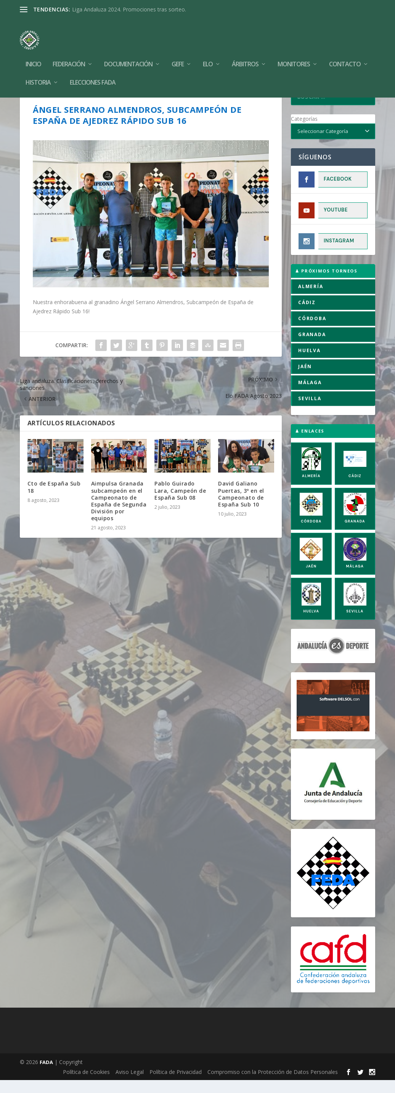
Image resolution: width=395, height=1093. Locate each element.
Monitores (294, 53)
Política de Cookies (86, 1084)
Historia (38, 71)
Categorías (304, 131)
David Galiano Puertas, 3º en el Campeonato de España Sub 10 (241, 507)
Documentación (128, 53)
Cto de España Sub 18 (54, 500)
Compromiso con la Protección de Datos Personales (272, 1084)
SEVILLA (309, 411)
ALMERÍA (310, 299)
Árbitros (245, 53)
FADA (46, 1075)
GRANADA (312, 347)
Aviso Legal (130, 1084)
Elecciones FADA (93, 71)
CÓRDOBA (312, 331)
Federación (69, 53)
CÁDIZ (307, 315)
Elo (208, 53)
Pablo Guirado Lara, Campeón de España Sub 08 (180, 503)
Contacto (345, 53)
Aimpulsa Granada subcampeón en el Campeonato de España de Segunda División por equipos (119, 514)
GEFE (178, 53)
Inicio (33, 53)
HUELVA (309, 363)
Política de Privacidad (175, 1084)
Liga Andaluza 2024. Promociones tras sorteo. (129, 9)
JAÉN (305, 379)
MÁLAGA (310, 395)
